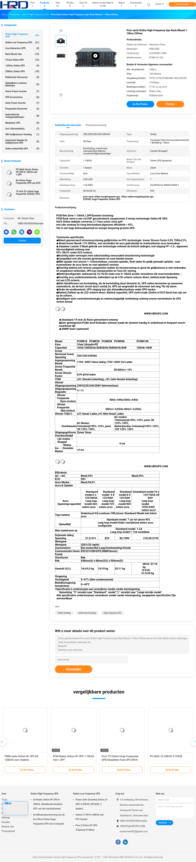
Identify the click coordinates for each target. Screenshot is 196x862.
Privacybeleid (8, 831)
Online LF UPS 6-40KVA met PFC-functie (90, 817)
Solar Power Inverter (22, 103)
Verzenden (73, 669)
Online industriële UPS (22, 148)
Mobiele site (8, 826)
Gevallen (6, 822)
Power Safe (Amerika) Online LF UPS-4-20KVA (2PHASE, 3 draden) (91, 804)
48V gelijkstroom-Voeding (22, 134)
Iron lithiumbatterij (22, 128)
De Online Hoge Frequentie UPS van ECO (28, 181)
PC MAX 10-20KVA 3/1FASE (166, 756)
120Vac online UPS (22, 65)
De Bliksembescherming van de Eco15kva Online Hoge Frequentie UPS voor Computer (49, 819)
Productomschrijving (95, 125)
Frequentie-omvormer (22, 108)
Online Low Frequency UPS (22, 42)
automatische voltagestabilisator (22, 115)
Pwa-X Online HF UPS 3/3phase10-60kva (86, 827)
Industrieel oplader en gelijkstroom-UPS (22, 141)
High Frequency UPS (112, 613)
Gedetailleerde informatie (68, 125)
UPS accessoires (22, 97)
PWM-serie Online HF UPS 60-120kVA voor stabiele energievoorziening (21, 760)
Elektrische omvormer (22, 77)
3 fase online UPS (22, 59)
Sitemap (6, 817)
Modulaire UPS (22, 122)
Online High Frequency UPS (22, 35)
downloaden (135, 4)
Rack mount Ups (22, 54)
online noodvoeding (87, 613)
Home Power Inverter (22, 91)
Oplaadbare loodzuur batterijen (22, 84)
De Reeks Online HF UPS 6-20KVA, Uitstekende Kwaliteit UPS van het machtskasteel (47, 804)
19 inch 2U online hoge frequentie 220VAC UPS (28, 192)
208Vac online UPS (22, 71)
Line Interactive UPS (22, 48)
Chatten (22, 240)
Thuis (4, 799)
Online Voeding (64, 613)
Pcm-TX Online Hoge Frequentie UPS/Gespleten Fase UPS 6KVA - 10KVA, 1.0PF (120, 760)
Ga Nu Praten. (182, 4)
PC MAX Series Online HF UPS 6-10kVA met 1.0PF (27, 172)
